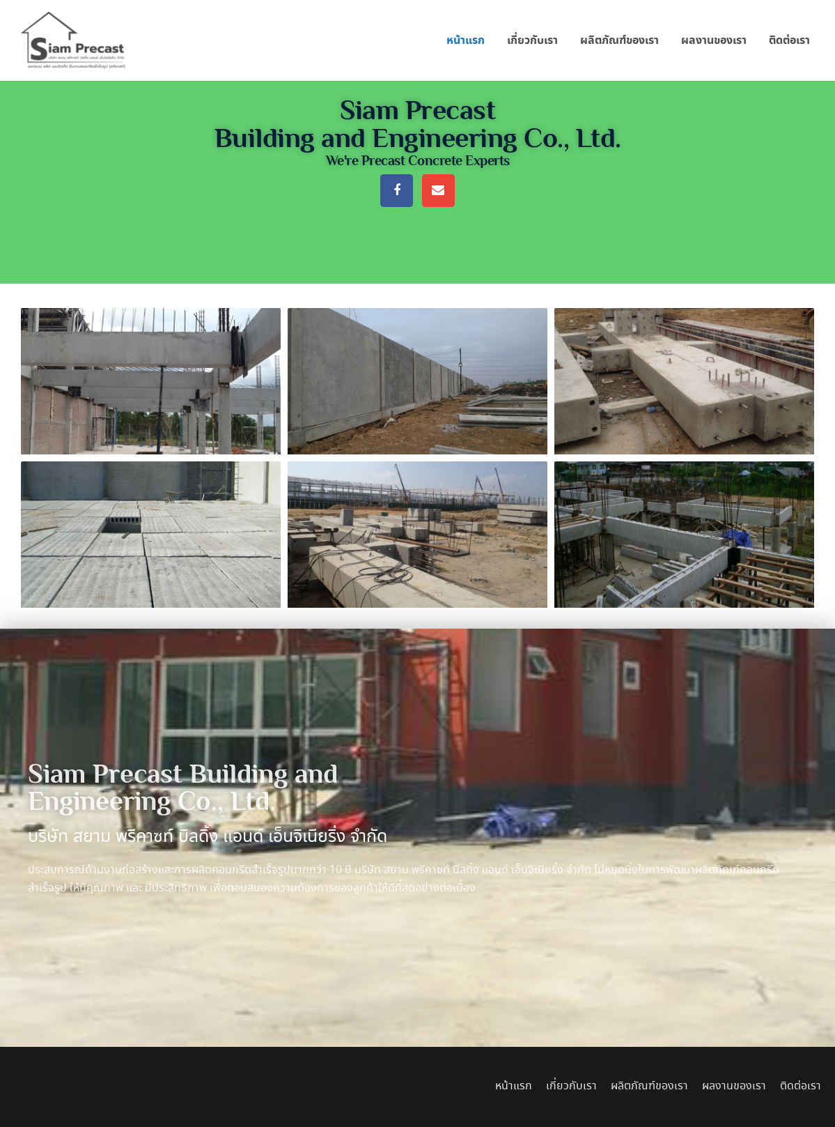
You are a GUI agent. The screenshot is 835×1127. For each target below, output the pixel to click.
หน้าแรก (465, 40)
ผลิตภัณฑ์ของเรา (619, 40)
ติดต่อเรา (789, 40)
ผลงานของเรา (714, 40)
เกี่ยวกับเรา (532, 40)
